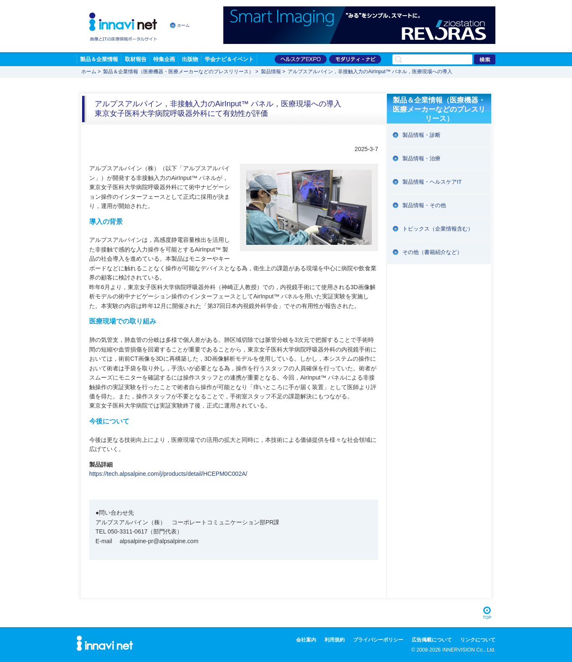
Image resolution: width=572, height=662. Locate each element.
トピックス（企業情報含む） (437, 229)
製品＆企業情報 (99, 59)
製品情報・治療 (421, 158)
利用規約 (335, 640)
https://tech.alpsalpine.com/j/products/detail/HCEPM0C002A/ (168, 473)
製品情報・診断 (421, 135)
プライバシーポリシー (378, 640)
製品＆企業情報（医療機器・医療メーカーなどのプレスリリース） (178, 71)
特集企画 (164, 59)
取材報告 (136, 59)
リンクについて (477, 640)
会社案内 (306, 640)
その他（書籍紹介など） (432, 252)
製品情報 (271, 71)
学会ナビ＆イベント (229, 59)
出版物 (190, 59)
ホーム (183, 25)
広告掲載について (432, 640)
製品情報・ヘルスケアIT (432, 182)
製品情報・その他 (424, 205)
